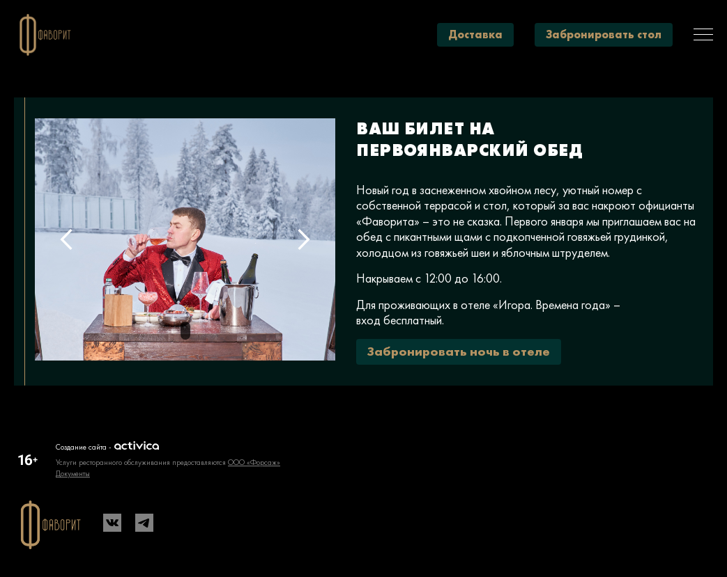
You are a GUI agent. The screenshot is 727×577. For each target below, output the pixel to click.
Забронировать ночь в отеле (458, 351)
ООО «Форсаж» (254, 462)
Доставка (475, 34)
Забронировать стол (603, 34)
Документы (73, 473)
